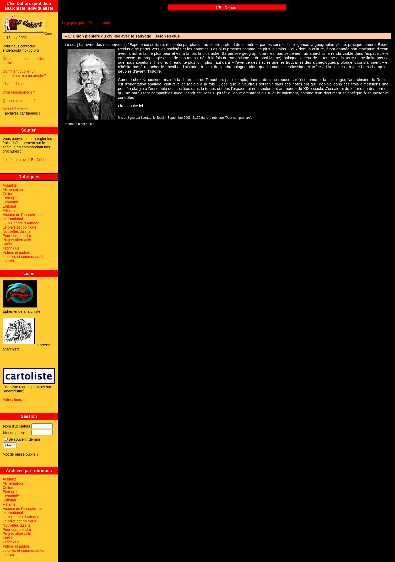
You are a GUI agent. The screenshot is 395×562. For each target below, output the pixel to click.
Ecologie (10, 198)
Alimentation (13, 189)
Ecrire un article (100, 23)
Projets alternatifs (17, 240)
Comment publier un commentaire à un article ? (24, 73)
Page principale (74, 23)
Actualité (10, 185)
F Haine (9, 210)
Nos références (15, 109)
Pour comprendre (17, 236)
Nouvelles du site (17, 231)
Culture (8, 194)
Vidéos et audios (16, 252)
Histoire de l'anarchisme (22, 215)
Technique (11, 248)
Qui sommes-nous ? (19, 101)
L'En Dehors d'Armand (21, 223)
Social (8, 244)
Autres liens (12, 399)
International (13, 219)
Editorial (9, 206)
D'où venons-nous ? (19, 92)
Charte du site (14, 84)
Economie (11, 202)
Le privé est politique (19, 227)
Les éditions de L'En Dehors (25, 160)
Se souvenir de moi (22, 439)
